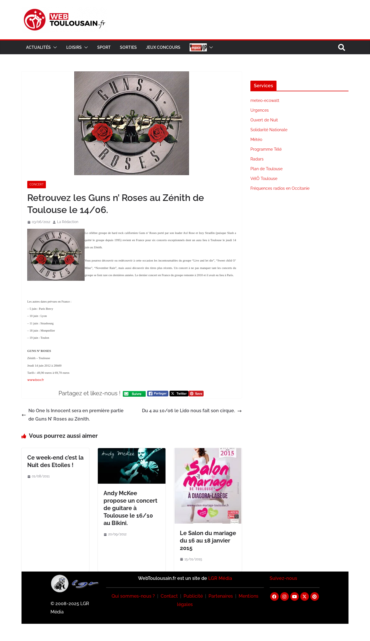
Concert (37, 184)
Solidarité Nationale (268, 129)
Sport (104, 47)
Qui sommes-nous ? (133, 596)
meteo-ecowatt (264, 100)
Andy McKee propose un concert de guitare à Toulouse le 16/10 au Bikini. (130, 508)
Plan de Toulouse (266, 168)
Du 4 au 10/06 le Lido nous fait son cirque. (192, 410)
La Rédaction (67, 222)
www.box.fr (35, 380)
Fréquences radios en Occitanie (279, 188)
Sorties (128, 47)
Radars (257, 159)
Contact (169, 596)
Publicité (193, 596)
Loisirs (74, 47)
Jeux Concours (163, 47)
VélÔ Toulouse (263, 178)
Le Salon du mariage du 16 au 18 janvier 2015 (208, 540)
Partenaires (221, 596)
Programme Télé (266, 149)
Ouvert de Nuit (264, 120)
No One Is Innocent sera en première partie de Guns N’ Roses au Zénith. (73, 415)
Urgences (259, 110)
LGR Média (220, 578)
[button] (54, 47)
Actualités (38, 47)
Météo (256, 139)
